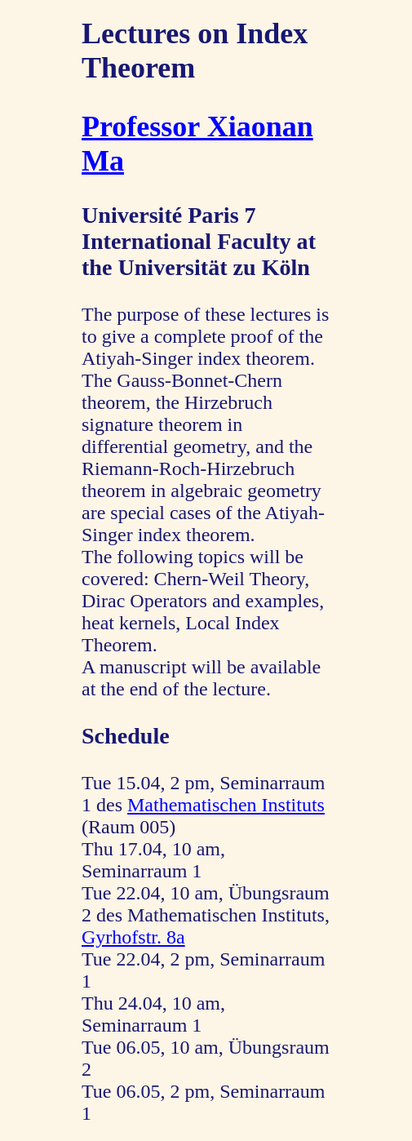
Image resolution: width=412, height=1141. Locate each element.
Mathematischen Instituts (226, 804)
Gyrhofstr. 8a (133, 937)
